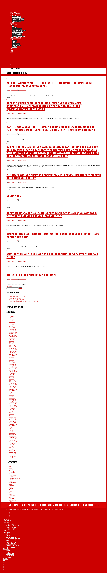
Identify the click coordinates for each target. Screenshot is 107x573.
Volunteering (16, 45)
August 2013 (12, 390)
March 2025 (12, 322)
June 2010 (11, 446)
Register (6, 519)
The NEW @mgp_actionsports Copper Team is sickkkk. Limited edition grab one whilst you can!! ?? (54, 176)
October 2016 (12, 335)
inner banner (12, 482)
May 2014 (11, 377)
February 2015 (12, 364)
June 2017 (11, 323)
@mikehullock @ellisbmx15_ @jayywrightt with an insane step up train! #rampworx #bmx (53, 235)
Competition (12, 472)
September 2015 (13, 354)
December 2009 (13, 455)
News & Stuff (14, 90)
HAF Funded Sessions (14, 478)
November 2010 (13, 439)
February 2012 (12, 417)
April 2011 (11, 431)
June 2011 (11, 428)
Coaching (13, 15)
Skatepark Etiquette (19, 30)
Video (10, 501)
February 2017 (12, 329)
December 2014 (13, 367)
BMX (10, 466)
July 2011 (11, 427)
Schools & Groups (18, 20)
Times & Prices (17, 35)
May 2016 (11, 342)
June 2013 (11, 393)
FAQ (13, 26)
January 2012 (12, 418)
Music (10, 484)
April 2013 (11, 396)
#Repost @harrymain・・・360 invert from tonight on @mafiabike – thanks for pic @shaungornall (50, 84)
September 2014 (13, 371)
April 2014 (11, 379)
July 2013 (11, 392)
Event (10, 474)
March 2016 (12, 345)
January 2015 (12, 366)
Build (10, 468)
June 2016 (11, 341)
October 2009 (12, 456)
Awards (14, 47)
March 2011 (12, 433)
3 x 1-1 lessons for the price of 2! (17, 302)
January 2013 (12, 401)
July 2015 (11, 357)
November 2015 (13, 351)
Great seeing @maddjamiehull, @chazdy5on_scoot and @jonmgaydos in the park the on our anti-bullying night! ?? (52, 214)
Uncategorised (12, 500)
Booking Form (16, 21)
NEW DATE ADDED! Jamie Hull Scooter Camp (20, 297)
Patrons (14, 41)
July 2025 (11, 316)
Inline (10, 481)
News (11, 52)
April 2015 (11, 361)
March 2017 (12, 328)
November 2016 (13, 333)
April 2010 (11, 449)
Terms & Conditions (12, 545)
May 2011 (11, 430)
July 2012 (11, 409)
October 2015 (12, 352)
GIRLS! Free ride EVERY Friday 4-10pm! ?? (31, 275)
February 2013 (12, 399)
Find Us (14, 27)
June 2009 (11, 458)
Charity (12, 39)
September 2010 (13, 442)
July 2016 (11, 339)
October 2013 (12, 387)
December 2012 (13, 402)
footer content (12, 475)
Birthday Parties (15, 38)
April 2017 (11, 326)
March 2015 (12, 363)
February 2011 (12, 434)
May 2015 (11, 360)
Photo (10, 490)
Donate (14, 42)
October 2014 (12, 370)
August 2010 (12, 443)
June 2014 (11, 376)
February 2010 (12, 452)
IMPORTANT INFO (17, 29)
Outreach (11, 488)
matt (9, 90)
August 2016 (12, 338)
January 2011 (12, 436)
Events (5, 559)
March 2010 (12, 450)
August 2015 (12, 355)
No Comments (22, 90)
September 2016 (13, 336)
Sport (10, 497)
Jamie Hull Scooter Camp (15, 298)
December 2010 (13, 437)
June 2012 (11, 411)
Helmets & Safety (17, 32)
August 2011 (12, 425)
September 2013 (13, 389)
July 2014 (11, 374)
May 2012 (11, 412)
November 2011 (13, 421)
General (11, 476)
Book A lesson (16, 17)
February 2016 (12, 347)
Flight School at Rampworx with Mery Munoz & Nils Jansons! (24, 301)
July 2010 (11, 444)
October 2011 (12, 423)
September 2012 (13, 406)
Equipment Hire (17, 33)
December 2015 (13, 349)
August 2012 (12, 408)
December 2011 (13, 420)
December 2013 (13, 385)
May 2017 (11, 325)
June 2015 (11, 358)
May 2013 (11, 395)
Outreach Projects (18, 18)
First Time (13, 24)
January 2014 (12, 383)
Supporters (16, 44)
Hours (5, 530)
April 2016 (11, 344)
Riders (10, 491)
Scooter (11, 493)
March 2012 (12, 415)
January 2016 (12, 348)
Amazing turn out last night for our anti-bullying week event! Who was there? (52, 255)
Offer (10, 487)
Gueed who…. (14, 195)
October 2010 (12, 440)
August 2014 (12, 373)
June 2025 (11, 317)
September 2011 (13, 424)
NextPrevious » (10, 286)
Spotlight (11, 498)
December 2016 (13, 332)
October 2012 (12, 405)
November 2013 (13, 386)
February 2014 (12, 382)
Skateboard (12, 495)
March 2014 (12, 380)
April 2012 (11, 414)
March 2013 (12, 398)
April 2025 (11, 320)
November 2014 (13, 368)
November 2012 (13, 404)
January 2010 (12, 453)
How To (11, 479)
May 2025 (11, 319)
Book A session (8, 521)
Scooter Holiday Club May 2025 (17, 300)
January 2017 (12, 330)
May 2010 (11, 447)
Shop (10, 494)
